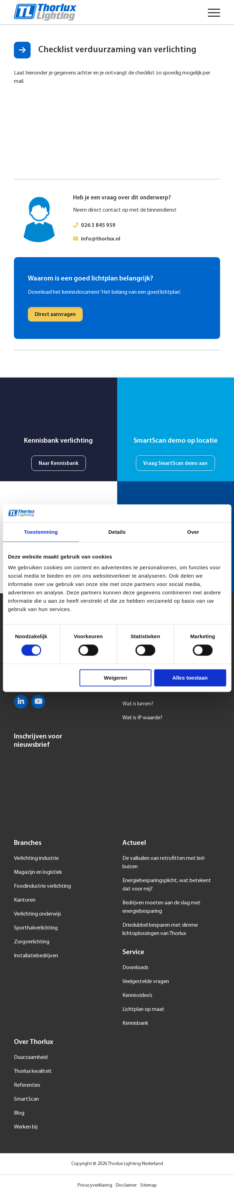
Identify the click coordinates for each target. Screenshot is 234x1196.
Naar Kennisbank (59, 463)
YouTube (38, 701)
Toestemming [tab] (41, 532)
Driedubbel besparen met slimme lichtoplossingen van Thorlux (160, 929)
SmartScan (26, 1099)
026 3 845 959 (98, 225)
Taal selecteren (192, 12)
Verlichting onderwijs (37, 914)
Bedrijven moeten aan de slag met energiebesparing (161, 907)
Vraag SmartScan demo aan (175, 463)
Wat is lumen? (137, 704)
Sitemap (148, 1185)
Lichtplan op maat (143, 1009)
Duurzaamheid (31, 1057)
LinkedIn (21, 701)
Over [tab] (193, 532)
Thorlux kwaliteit (33, 1071)
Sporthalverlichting (36, 928)
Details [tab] (117, 532)
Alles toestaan (190, 678)
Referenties (27, 1085)
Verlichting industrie (36, 858)
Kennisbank (135, 1023)
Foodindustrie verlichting (42, 886)
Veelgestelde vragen (145, 981)
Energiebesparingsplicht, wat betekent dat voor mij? (166, 885)
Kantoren (24, 900)
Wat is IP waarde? (142, 718)
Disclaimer (126, 1185)
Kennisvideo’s (137, 995)
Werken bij (26, 1127)
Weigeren (115, 678)
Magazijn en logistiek (38, 872)
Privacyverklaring (95, 1185)
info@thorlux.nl (100, 239)
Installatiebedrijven (36, 956)
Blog (19, 1113)
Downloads (135, 968)
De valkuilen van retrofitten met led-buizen (164, 863)
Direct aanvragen (55, 314)
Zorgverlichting (31, 942)
